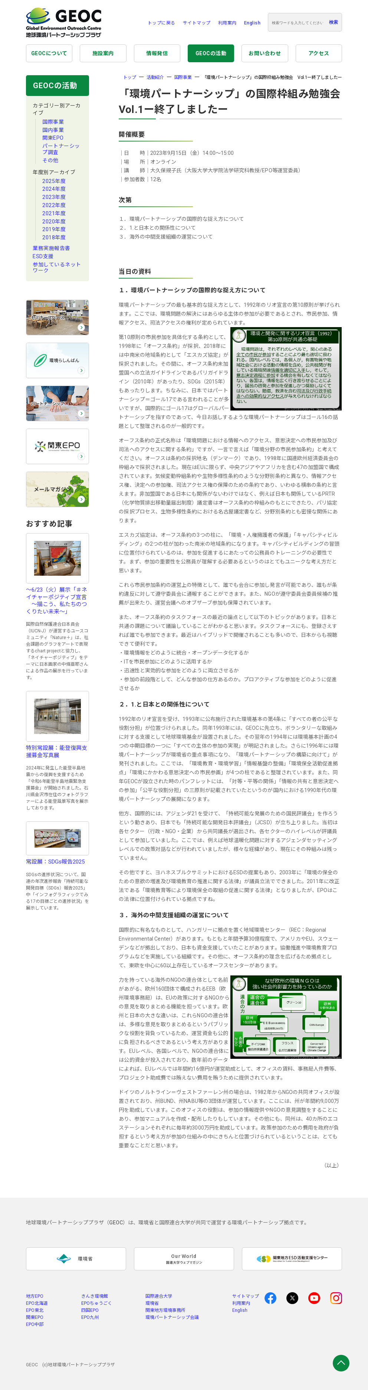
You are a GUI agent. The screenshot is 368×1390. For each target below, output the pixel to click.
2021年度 (54, 213)
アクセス (318, 53)
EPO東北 (34, 1310)
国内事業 (53, 130)
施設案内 (103, 53)
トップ (129, 77)
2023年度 (54, 197)
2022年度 (54, 205)
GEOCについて (49, 53)
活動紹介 (155, 77)
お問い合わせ (265, 53)
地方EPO (34, 1296)
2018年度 (54, 237)
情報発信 (157, 53)
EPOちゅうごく (96, 1303)
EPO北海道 (37, 1303)
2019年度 (54, 229)
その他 (50, 160)
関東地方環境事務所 (165, 1310)
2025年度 (54, 181)
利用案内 (227, 23)
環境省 (152, 1303)
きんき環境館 (94, 1296)
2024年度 (54, 189)
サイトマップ (197, 23)
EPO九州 (90, 1317)
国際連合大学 (158, 1296)
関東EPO (53, 138)
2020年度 (54, 222)
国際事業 (53, 122)
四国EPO (90, 1310)
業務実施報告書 (51, 248)
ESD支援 (43, 256)
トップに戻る (161, 23)
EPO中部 (34, 1324)
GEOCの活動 (211, 53)
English (252, 23)
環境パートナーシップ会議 (172, 1317)
